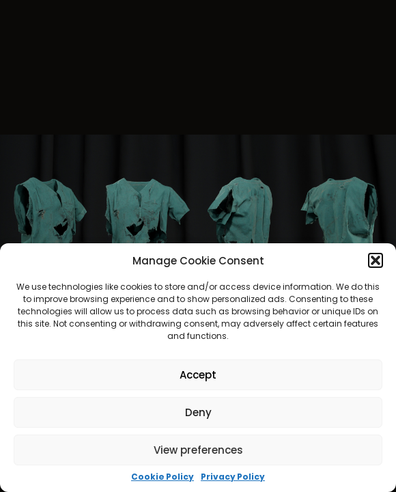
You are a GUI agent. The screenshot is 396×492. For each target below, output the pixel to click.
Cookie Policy (162, 477)
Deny (198, 412)
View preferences (198, 450)
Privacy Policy (233, 477)
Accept (198, 375)
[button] (375, 260)
